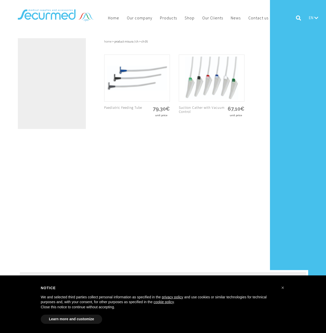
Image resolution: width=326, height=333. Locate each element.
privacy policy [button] (172, 297)
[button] (283, 288)
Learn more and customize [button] (71, 319)
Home (108, 41)
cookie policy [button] (164, 302)
